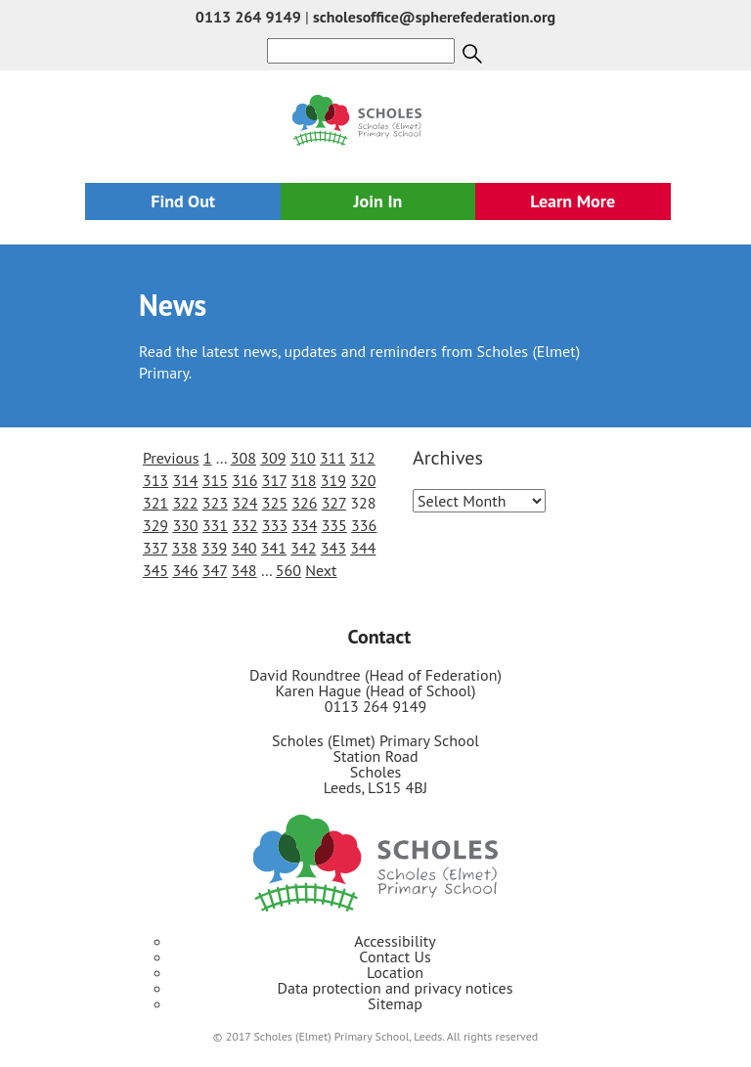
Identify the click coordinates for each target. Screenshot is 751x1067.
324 (244, 502)
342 (303, 547)
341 (274, 547)
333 (274, 525)
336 (363, 525)
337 (155, 547)
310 (303, 457)
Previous (171, 457)
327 (334, 502)
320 (363, 480)
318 (303, 480)
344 (363, 547)
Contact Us (394, 956)
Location (395, 972)
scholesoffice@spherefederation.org (434, 16)
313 (155, 480)
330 (185, 525)
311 (332, 457)
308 (243, 457)
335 (334, 525)
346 (185, 570)
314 (185, 480)
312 (363, 457)
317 (274, 480)
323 (215, 502)
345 (155, 570)
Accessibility (395, 941)
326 (304, 502)
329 (155, 525)
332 (244, 525)
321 (155, 502)
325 (274, 502)
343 (333, 547)
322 (185, 502)
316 (244, 480)
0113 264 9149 (248, 16)
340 (243, 547)
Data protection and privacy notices (395, 988)
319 (333, 480)
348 (243, 570)
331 (215, 525)
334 (304, 525)
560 (288, 570)
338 (185, 547)
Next (320, 570)
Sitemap (395, 1003)
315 (215, 480)
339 (214, 547)
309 (273, 457)
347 (214, 570)
